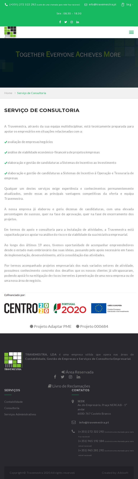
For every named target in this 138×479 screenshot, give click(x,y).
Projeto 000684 (92, 326)
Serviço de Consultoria (31, 93)
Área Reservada (77, 371)
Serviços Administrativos (20, 414)
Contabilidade (13, 401)
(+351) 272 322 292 (42, 4)
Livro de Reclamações (69, 386)
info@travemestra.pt (100, 4)
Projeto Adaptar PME (51, 326)
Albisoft (123, 472)
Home (8, 93)
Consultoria (11, 408)
